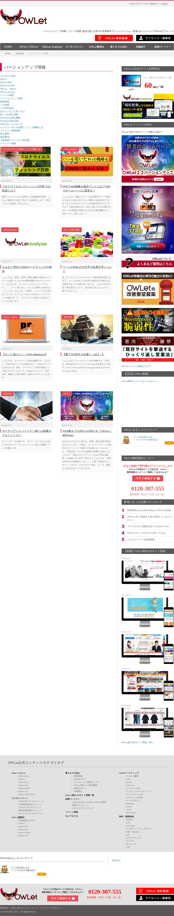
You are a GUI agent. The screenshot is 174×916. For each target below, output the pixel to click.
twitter (129, 806)
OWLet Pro (23, 782)
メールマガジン (133, 800)
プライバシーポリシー (50, 907)
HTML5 (129, 819)
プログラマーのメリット (29, 807)
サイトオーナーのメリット (31, 813)
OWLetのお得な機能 (10, 118)
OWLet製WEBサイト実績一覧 (79, 795)
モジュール (131, 843)
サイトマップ (31, 907)
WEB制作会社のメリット (30, 804)
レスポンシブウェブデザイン (139, 828)
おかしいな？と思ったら (12, 111)
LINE (128, 809)
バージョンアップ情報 (11, 98)
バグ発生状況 (7, 108)
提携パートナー (72, 799)
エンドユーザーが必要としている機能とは (21, 127)
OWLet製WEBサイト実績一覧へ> (138, 742)
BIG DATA (131, 812)
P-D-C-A (130, 785)
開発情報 (4, 102)
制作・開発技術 (126, 816)
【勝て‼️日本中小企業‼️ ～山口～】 (84, 349)
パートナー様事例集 (10, 130)
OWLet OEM (24, 788)
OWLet (3, 79)
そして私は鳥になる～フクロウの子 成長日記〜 (23, 868)
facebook (130, 803)
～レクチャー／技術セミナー (85, 782)
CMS (128, 779)
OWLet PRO (6, 82)
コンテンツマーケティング (138, 791)
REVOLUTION (7, 85)
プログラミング (133, 837)
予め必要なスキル (26, 820)
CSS (128, 822)
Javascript (130, 825)
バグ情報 (4, 105)
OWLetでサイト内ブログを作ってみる (146, 532)
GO (169, 443)
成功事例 (4, 137)
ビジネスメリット (19, 798)
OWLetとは (23, 776)
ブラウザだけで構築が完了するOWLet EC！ (149, 526)
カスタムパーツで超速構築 (140, 539)
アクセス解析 (132, 776)
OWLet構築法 (18, 817)
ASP (128, 847)
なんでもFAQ (71, 815)
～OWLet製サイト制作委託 (85, 785)
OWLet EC (23, 785)
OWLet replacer (8, 89)
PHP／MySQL (132, 831)
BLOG (129, 782)
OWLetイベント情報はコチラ (136, 366)
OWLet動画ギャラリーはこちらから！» (140, 381)
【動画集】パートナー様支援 (15, 140)
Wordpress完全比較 (9, 121)
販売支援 (68, 314)
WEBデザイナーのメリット (31, 801)
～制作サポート (79, 788)
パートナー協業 (8, 143)
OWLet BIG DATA (26, 794)
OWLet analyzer (7, 92)
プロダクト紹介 (8, 76)
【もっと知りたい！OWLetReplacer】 (24, 349)
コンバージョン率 (134, 794)
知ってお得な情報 (9, 114)
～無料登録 (77, 776)
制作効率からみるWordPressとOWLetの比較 (149, 510)
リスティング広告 (134, 797)
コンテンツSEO (133, 788)
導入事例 (4, 134)
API (127, 834)
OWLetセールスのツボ (11, 124)
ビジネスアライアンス (82, 808)
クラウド (130, 840)
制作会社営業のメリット (29, 810)
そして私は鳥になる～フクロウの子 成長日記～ (146, 438)
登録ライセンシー (80, 805)
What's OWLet (18, 772)
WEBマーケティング (129, 772)
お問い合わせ (17, 907)
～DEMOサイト (79, 779)
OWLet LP (23, 791)
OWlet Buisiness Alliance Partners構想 (89, 802)
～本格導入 (77, 791)
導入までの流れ (72, 772)
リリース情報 (7, 95)
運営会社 (4, 907)
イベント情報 (71, 812)
